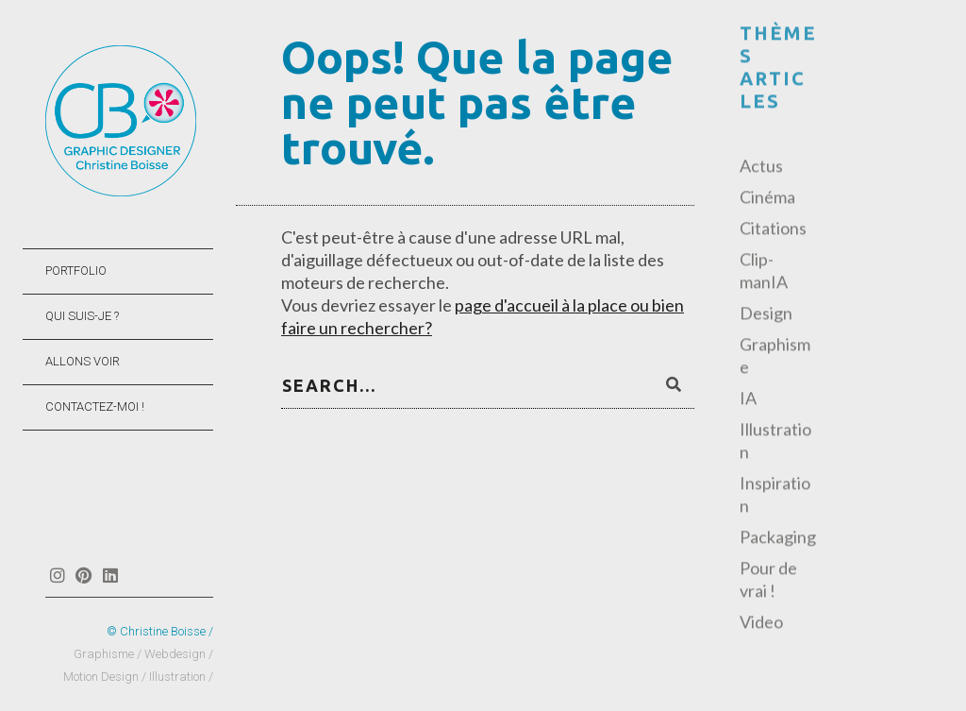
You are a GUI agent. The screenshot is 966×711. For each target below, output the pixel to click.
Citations (773, 229)
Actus (761, 167)
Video (761, 623)
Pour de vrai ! (768, 580)
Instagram (57, 575)
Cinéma (767, 198)
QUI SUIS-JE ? (82, 316)
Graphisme (775, 357)
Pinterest (83, 575)
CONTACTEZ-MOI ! (94, 406)
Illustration (775, 442)
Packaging (778, 538)
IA (748, 399)
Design (766, 314)
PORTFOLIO (76, 270)
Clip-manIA (764, 272)
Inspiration (775, 495)
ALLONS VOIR (82, 361)
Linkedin (110, 575)
